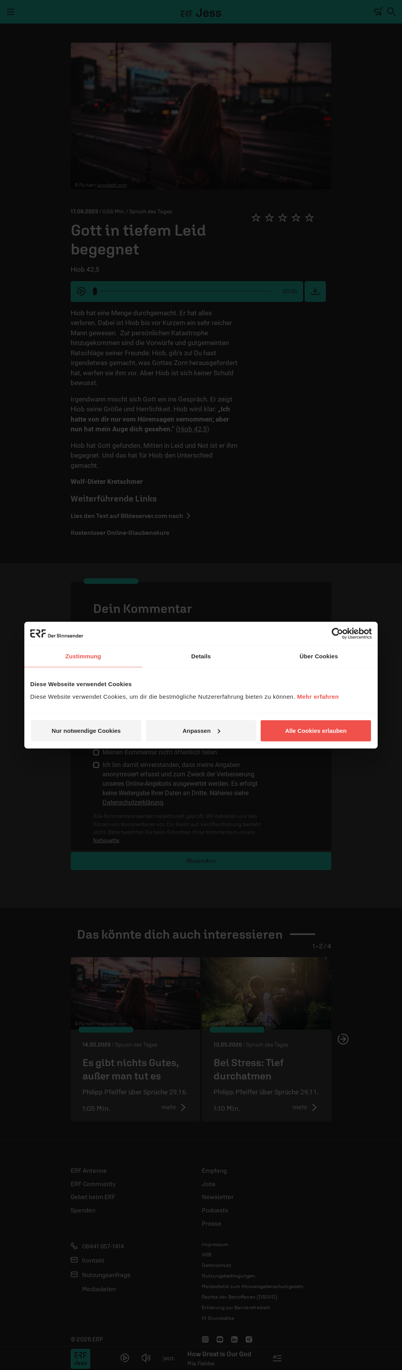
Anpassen (201, 730)
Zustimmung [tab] (83, 656)
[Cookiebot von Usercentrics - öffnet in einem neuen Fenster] (337, 634)
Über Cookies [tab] (319, 656)
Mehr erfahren (318, 696)
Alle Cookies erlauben (316, 730)
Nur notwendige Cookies (86, 730)
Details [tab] (201, 656)
